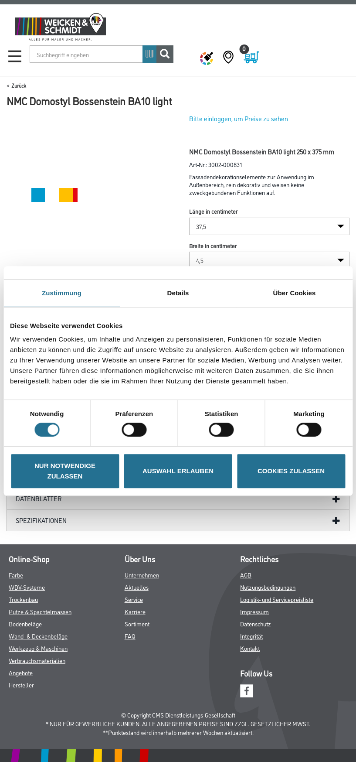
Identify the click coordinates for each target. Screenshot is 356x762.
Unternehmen (142, 575)
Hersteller (21, 684)
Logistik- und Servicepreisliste (276, 599)
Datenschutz (255, 623)
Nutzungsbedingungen (267, 587)
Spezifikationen (41, 520)
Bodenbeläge (25, 623)
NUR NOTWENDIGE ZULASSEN (64, 471)
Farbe (16, 575)
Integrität (251, 636)
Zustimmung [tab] (61, 293)
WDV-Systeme (27, 587)
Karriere (135, 611)
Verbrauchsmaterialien (37, 660)
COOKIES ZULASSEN (291, 471)
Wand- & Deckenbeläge (38, 636)
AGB (245, 575)
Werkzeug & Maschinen (38, 648)
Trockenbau (23, 599)
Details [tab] (178, 293)
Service (134, 599)
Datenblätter (39, 498)
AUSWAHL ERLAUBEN (178, 471)
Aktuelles (137, 587)
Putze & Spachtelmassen (40, 611)
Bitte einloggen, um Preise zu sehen (238, 118)
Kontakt (250, 648)
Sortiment (137, 623)
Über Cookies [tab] (294, 293)
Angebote (21, 672)
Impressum (254, 611)
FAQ (130, 636)
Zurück (18, 85)
